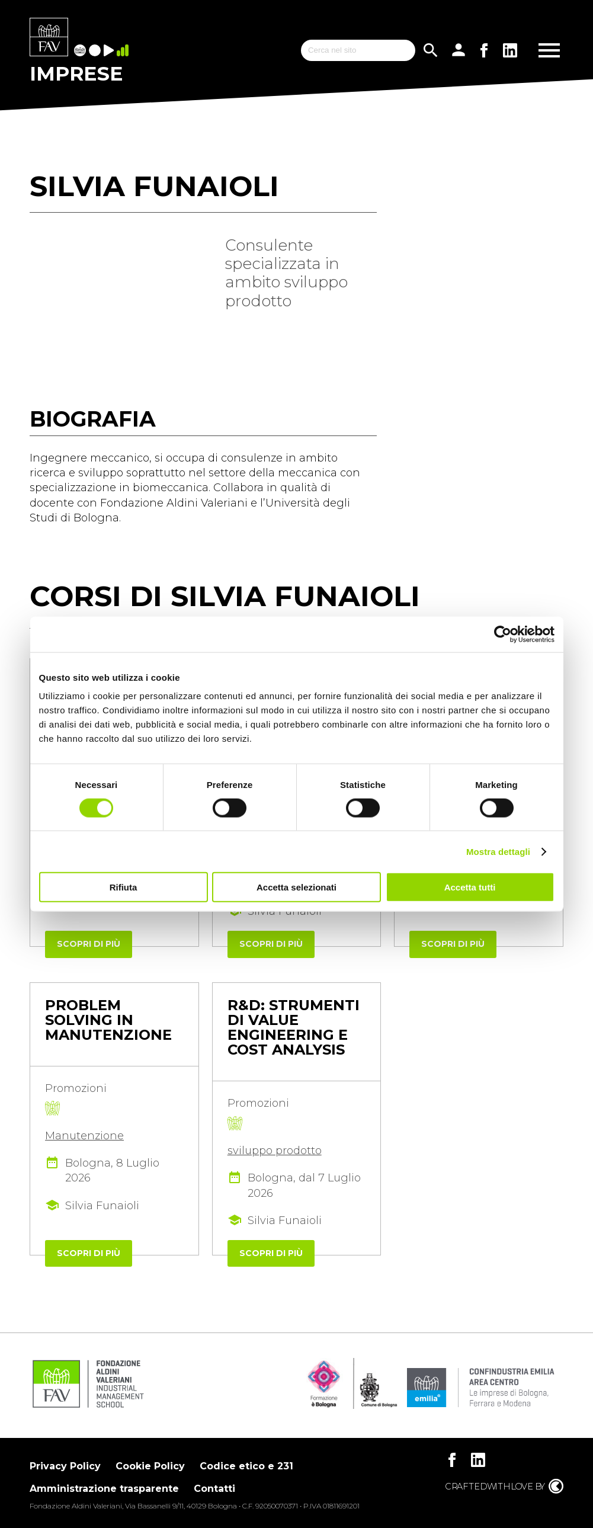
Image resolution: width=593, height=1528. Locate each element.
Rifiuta (123, 887)
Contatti (214, 1488)
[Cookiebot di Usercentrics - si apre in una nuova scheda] (502, 634)
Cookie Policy (150, 1466)
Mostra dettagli (498, 851)
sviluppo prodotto (274, 1150)
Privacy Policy (65, 1466)
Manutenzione (84, 1135)
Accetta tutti (470, 887)
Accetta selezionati (296, 887)
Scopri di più (88, 943)
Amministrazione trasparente (104, 1488)
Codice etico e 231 (246, 1466)
